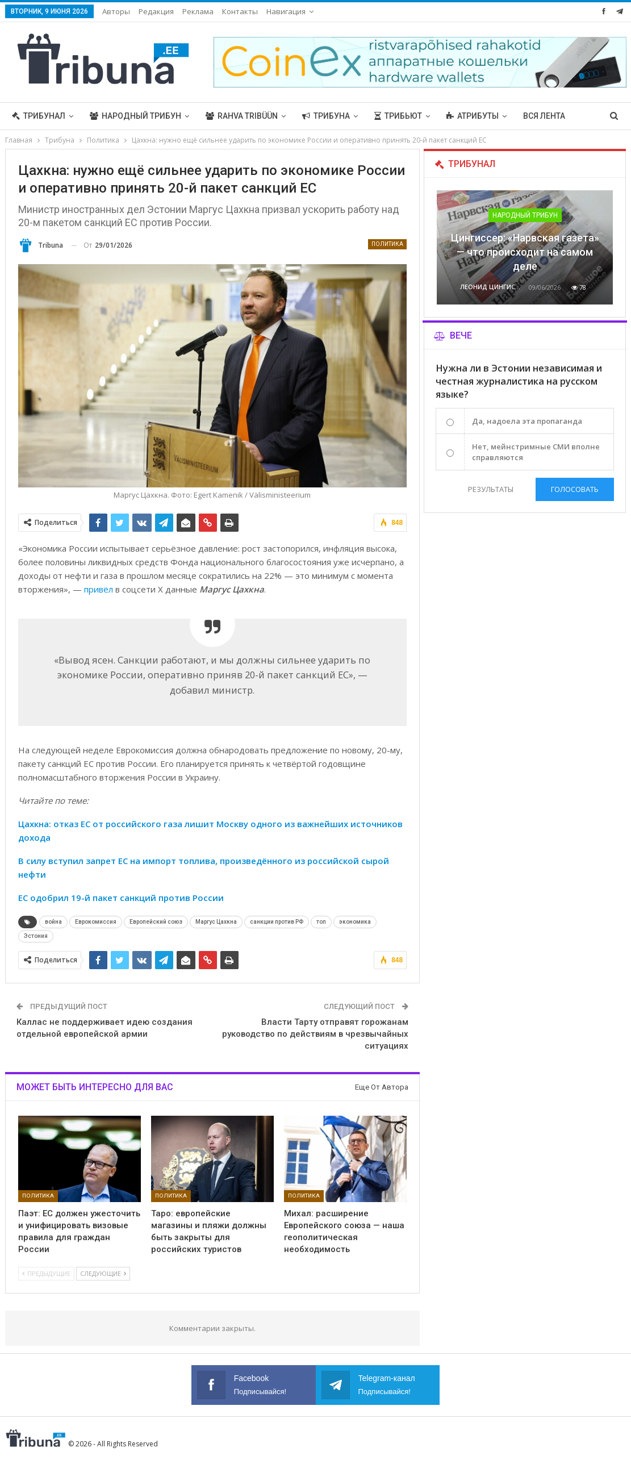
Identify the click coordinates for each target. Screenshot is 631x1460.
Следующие (103, 1273)
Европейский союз (155, 922)
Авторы (116, 11)
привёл (98, 589)
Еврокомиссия (95, 922)
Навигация (286, 11)
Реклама (198, 11)
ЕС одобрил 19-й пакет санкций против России (121, 897)
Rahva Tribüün (242, 115)
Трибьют (398, 115)
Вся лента (544, 115)
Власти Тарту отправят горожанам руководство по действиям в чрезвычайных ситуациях (315, 1034)
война (53, 922)
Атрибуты (472, 115)
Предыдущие (46, 1273)
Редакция (156, 11)
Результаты (490, 489)
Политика (387, 244)
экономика (355, 922)
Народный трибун (135, 115)
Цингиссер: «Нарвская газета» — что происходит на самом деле (525, 252)
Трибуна (326, 115)
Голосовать (575, 489)
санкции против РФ (276, 922)
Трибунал (38, 115)
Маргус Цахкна (216, 922)
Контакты (240, 11)
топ (321, 922)
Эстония (36, 936)
